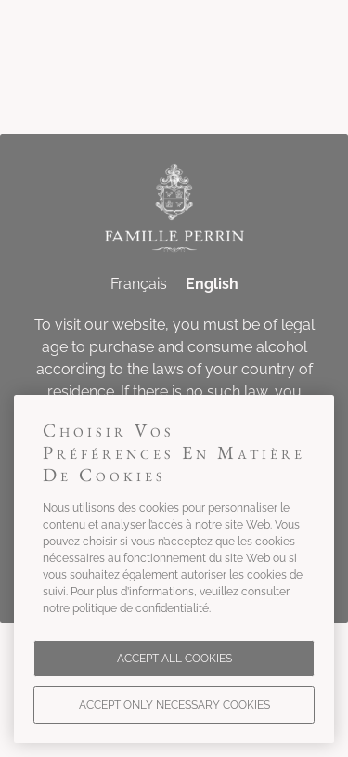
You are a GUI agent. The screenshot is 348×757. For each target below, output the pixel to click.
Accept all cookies (174, 658)
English (212, 284)
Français (138, 284)
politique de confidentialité (140, 608)
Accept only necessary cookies (174, 704)
